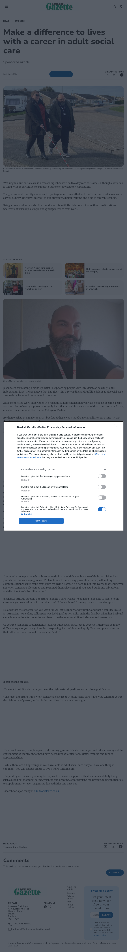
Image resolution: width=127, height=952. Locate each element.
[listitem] (63, 469)
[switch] (102, 476)
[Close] (117, 427)
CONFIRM (41, 521)
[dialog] (63, 476)
